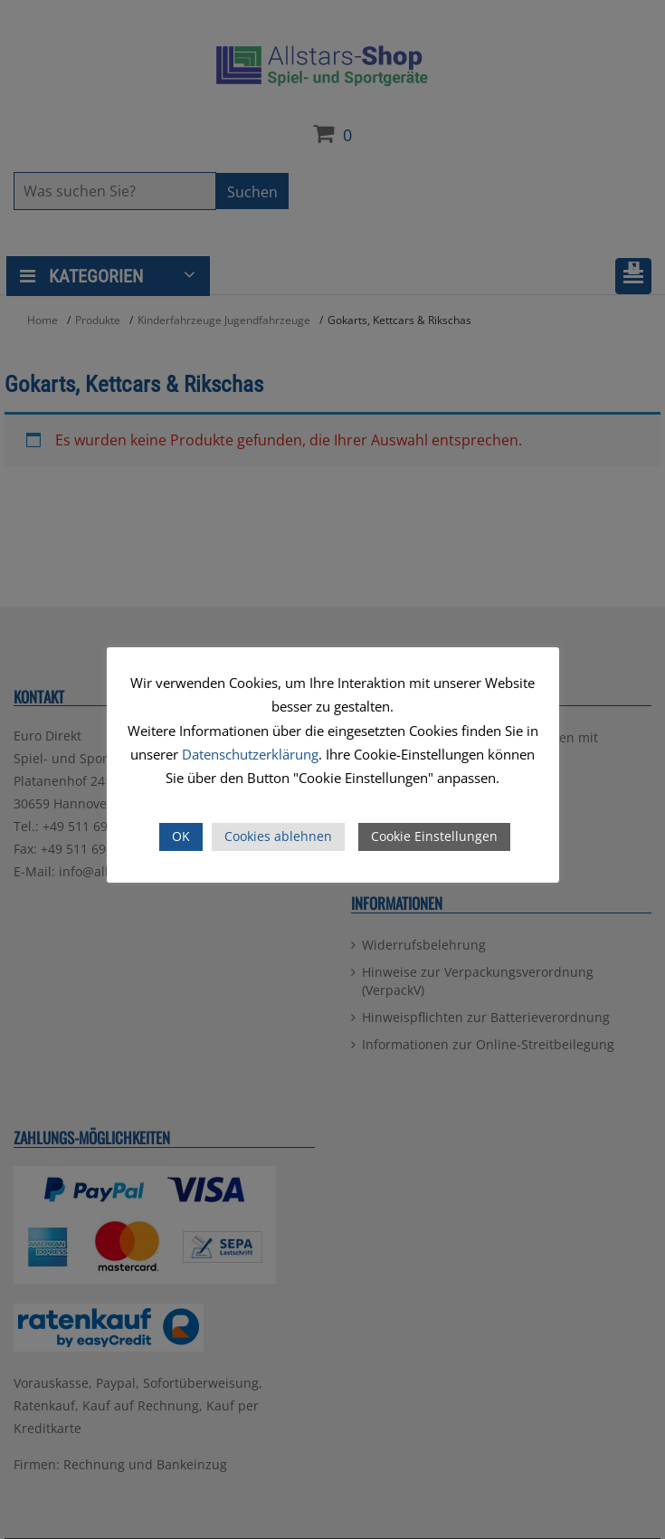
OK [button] (181, 836)
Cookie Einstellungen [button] (434, 836)
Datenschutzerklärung (250, 754)
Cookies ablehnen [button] (278, 836)
